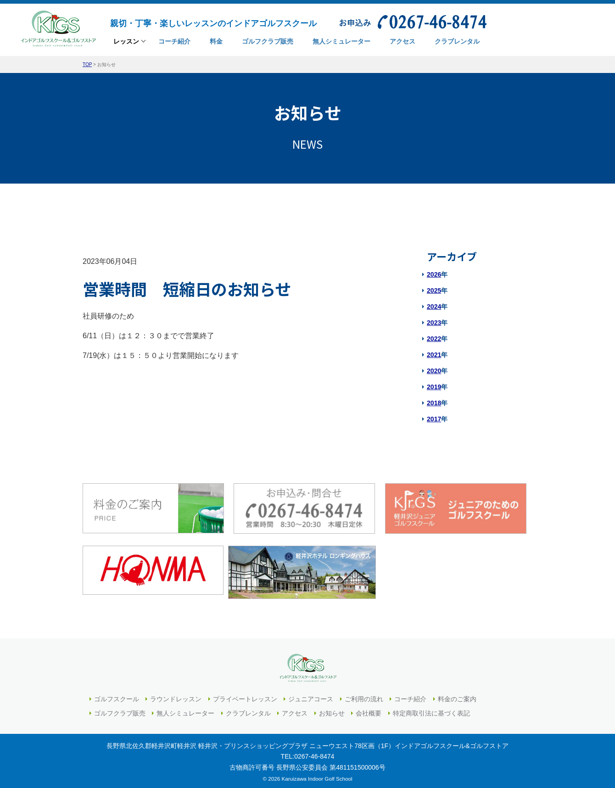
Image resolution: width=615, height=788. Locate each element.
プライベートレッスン (245, 695)
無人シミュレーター (185, 710)
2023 (434, 322)
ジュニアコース (310, 695)
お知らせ (332, 710)
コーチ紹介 (410, 695)
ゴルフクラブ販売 (119, 710)
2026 (434, 274)
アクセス (295, 710)
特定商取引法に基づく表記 (431, 710)
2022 (434, 338)
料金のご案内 (457, 695)
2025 (434, 290)
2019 (434, 387)
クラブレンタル (248, 710)
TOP (87, 64)
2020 (434, 370)
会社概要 (368, 710)
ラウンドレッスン (175, 695)
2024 (434, 306)
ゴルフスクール (116, 695)
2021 (434, 354)
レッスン (126, 42)
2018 (434, 403)
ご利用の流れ (364, 695)
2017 (434, 419)
